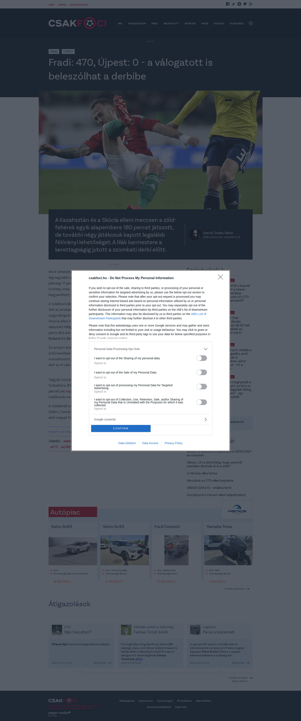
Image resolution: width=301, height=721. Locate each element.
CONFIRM (121, 428)
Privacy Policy (173, 443)
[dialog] (150, 360)
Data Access (150, 443)
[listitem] (150, 349)
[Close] (222, 278)
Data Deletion (127, 443)
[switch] (201, 358)
